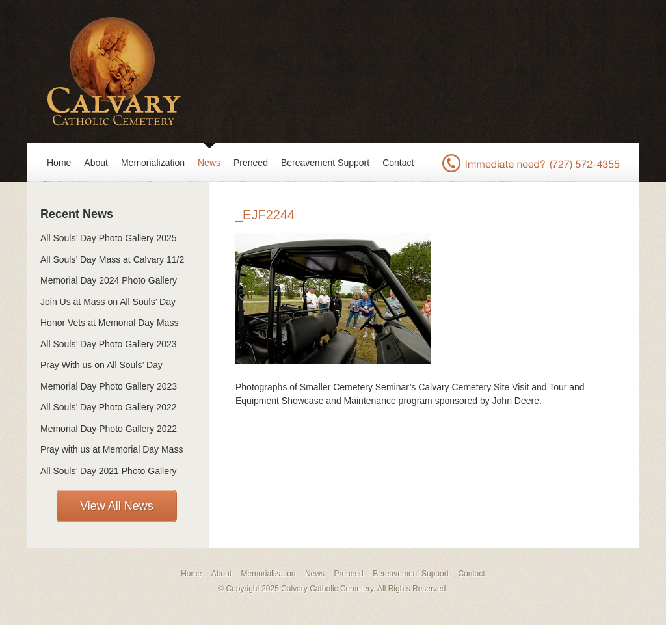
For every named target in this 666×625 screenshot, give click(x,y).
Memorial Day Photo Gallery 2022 (108, 428)
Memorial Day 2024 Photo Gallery (108, 280)
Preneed (250, 162)
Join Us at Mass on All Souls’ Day (108, 302)
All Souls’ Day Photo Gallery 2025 (108, 238)
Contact (398, 162)
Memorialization (153, 162)
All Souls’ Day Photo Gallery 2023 (108, 344)
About (96, 162)
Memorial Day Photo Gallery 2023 (108, 386)
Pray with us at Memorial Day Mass (111, 449)
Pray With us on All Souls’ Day (101, 365)
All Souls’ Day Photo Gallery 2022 (108, 407)
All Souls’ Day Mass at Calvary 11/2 (112, 259)
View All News (116, 505)
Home (59, 162)
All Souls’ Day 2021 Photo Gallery (108, 471)
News (209, 162)
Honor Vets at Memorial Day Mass (109, 322)
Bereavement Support (325, 162)
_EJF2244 (265, 214)
